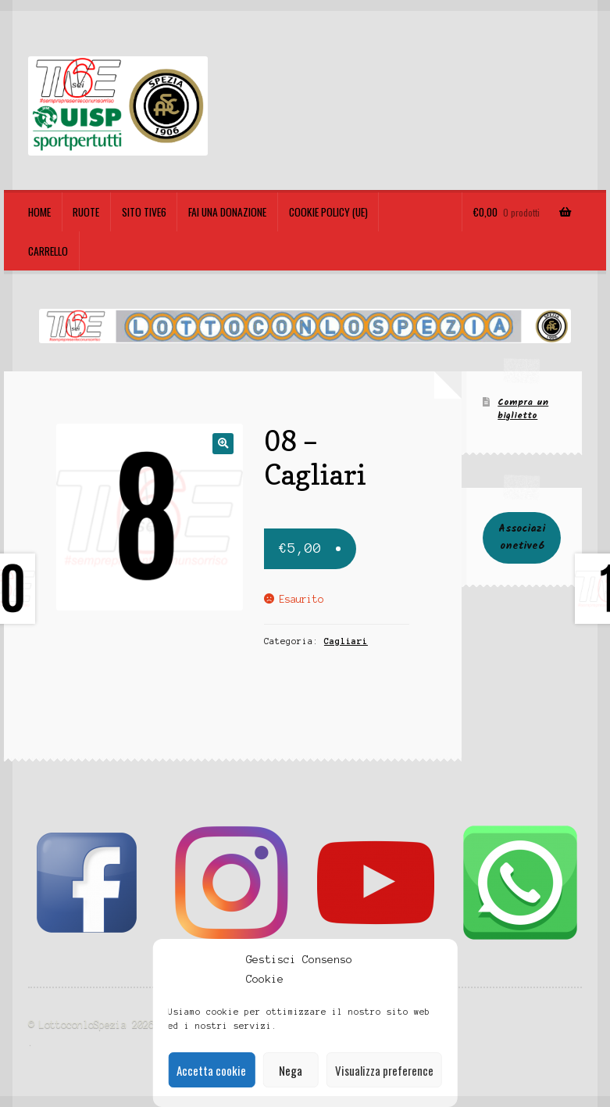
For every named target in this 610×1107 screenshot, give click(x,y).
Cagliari (346, 641)
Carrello (48, 251)
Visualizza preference (384, 1070)
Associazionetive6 (521, 537)
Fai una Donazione (227, 212)
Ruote (86, 212)
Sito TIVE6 (144, 212)
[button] (223, 443)
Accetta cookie (211, 1070)
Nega (290, 1070)
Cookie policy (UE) (328, 212)
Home (39, 212)
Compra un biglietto (523, 409)
